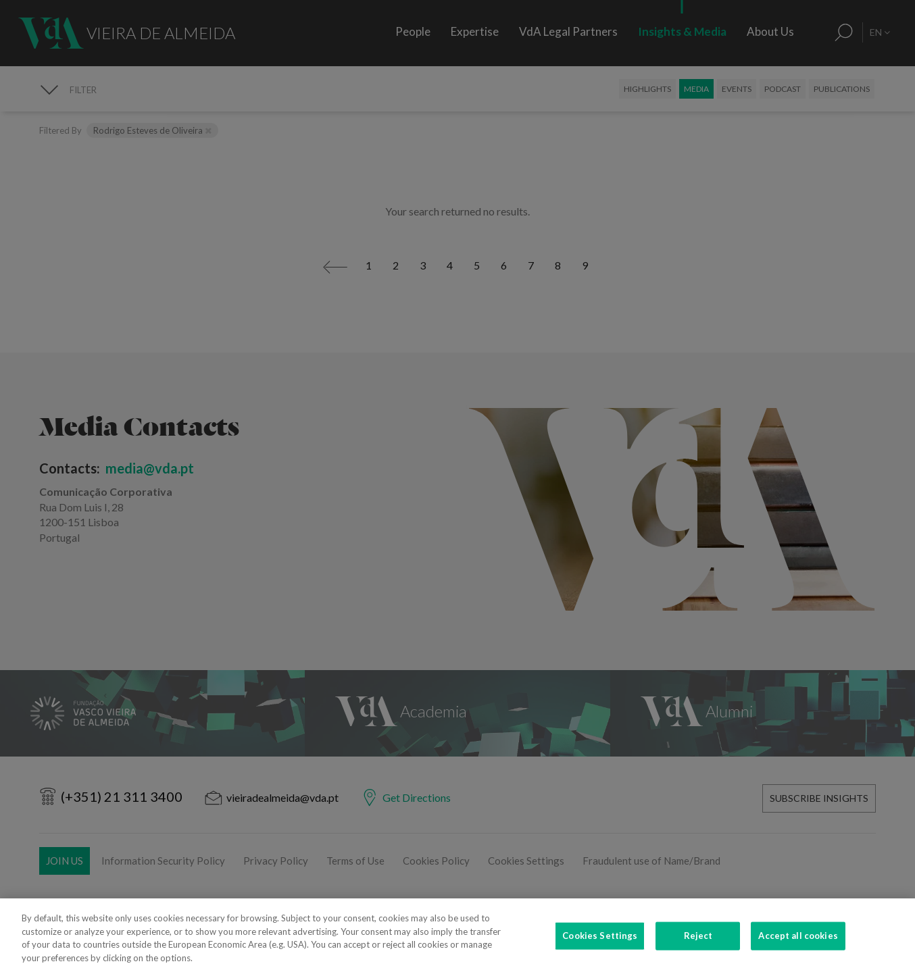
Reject (698, 952)
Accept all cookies (797, 952)
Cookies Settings (599, 952)
